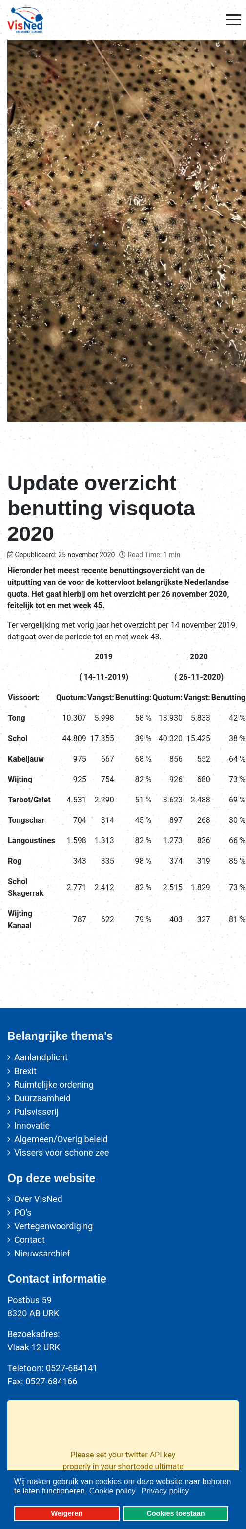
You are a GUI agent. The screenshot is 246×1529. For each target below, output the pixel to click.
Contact (29, 1240)
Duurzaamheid (42, 1098)
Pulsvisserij (36, 1112)
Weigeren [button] (67, 1513)
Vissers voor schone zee (61, 1152)
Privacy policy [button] (165, 1491)
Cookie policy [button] (112, 1491)
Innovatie (32, 1125)
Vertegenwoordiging (53, 1226)
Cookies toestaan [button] (175, 1513)
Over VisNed (38, 1199)
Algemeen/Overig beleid (61, 1139)
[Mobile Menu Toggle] (233, 20)
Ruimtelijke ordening (54, 1084)
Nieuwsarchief (42, 1253)
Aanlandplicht (41, 1057)
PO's (22, 1212)
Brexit (25, 1071)
